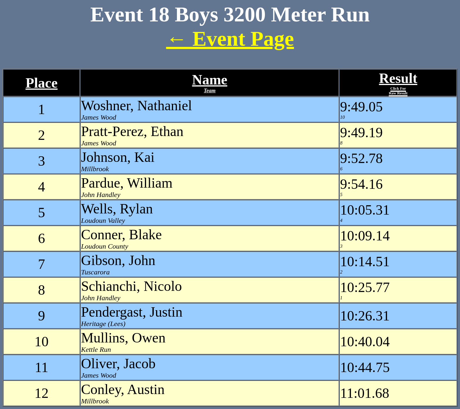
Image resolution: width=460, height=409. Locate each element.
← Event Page (230, 38)
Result (398, 82)
